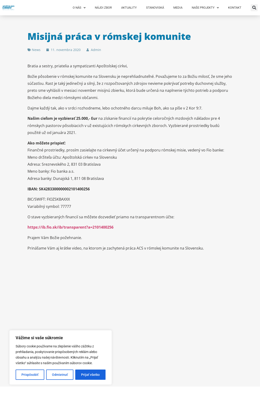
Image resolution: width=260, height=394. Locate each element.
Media (177, 7)
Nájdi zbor (103, 7)
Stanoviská (155, 7)
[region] (60, 357)
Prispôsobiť (29, 375)
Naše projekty (205, 8)
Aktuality (129, 7)
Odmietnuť (60, 375)
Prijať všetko (90, 375)
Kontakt (234, 7)
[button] (254, 7)
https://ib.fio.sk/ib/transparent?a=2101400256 (70, 227)
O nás (79, 8)
